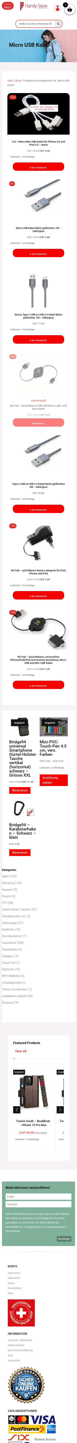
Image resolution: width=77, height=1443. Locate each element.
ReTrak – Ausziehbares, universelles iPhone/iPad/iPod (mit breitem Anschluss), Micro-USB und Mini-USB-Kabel (38, 659)
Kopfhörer (8, 929)
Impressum (14, 1360)
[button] (8, 6)
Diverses (7, 1002)
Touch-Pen (9, 963)
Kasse (11, 1283)
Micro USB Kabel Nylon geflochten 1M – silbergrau (38, 230)
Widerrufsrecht (16, 1345)
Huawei (7, 889)
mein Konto (14, 1273)
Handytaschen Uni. (14, 916)
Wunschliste (14, 1288)
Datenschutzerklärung (20, 1350)
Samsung (8, 883)
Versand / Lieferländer (20, 1340)
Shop (18, 80)
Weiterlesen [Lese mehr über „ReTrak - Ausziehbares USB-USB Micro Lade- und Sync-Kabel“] (38, 423)
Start (10, 80)
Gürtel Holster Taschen (16, 909)
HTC (5, 903)
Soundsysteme (11, 936)
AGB (10, 1355)
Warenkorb (14, 1278)
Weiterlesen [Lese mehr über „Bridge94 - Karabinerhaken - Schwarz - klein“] (20, 852)
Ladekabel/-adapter (14, 996)
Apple (5, 876)
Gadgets (7, 956)
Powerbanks (10, 949)
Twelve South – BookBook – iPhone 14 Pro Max (33, 1123)
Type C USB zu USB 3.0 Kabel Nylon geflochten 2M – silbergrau (38, 485)
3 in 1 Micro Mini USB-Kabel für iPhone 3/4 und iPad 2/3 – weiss (38, 143)
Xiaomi (6, 896)
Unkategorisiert (11, 982)
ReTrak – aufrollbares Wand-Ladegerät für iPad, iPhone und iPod (38, 572)
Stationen (8, 969)
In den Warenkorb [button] (38, 167)
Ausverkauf (9, 942)
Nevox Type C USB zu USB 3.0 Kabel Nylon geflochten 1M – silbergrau (38, 316)
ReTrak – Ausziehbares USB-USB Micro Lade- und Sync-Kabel (38, 407)
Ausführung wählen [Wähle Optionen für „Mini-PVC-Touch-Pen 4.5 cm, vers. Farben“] (50, 780)
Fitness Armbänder (14, 989)
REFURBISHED (11, 976)
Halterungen (9, 923)
